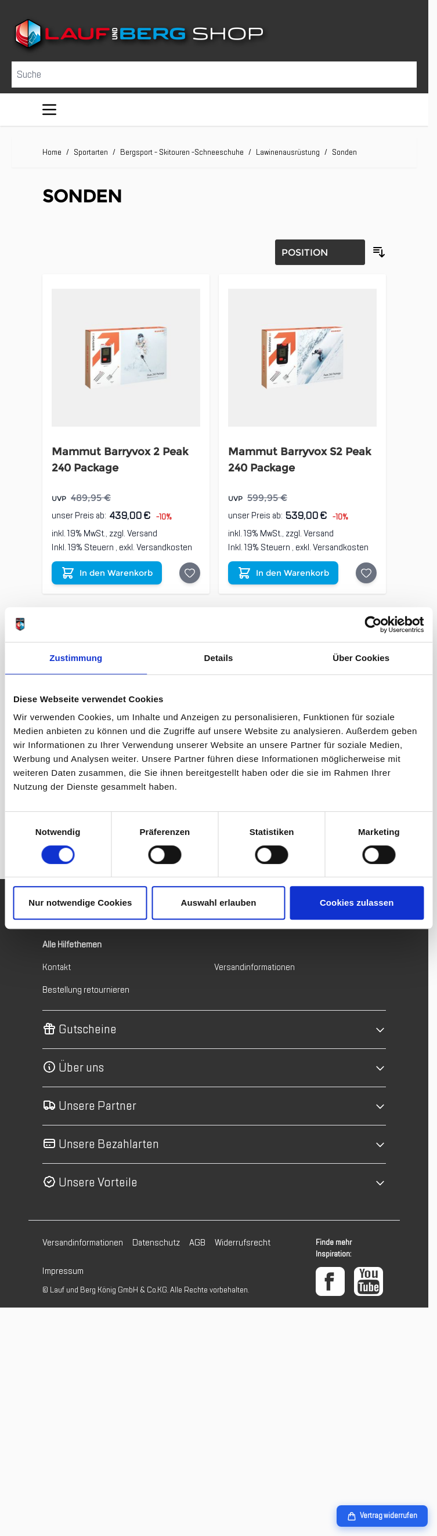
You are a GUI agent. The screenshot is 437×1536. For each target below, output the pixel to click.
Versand (142, 533)
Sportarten (91, 152)
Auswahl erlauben (219, 902)
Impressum (63, 1271)
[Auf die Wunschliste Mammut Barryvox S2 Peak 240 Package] (366, 572)
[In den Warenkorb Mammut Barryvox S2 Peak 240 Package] (283, 572)
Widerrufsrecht (242, 1242)
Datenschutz (156, 1242)
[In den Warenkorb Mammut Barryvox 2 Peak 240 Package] (107, 572)
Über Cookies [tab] (361, 658)
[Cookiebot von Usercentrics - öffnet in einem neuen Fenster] (373, 624)
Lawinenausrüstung (288, 152)
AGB (197, 1242)
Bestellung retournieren (85, 989)
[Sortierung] (320, 252)
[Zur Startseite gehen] (214, 36)
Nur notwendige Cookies (80, 902)
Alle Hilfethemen (72, 944)
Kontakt (56, 967)
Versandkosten (164, 547)
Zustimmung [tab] (75, 658)
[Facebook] (330, 1281)
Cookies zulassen (356, 902)
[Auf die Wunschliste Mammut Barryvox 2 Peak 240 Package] (189, 572)
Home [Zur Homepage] (52, 152)
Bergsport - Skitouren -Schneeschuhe (182, 152)
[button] (214, 1029)
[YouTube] (368, 1281)
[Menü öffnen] (49, 109)
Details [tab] (218, 658)
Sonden (344, 152)
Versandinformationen (254, 967)
